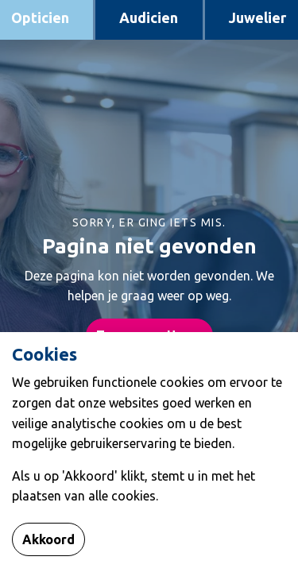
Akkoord (48, 539)
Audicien (148, 17)
